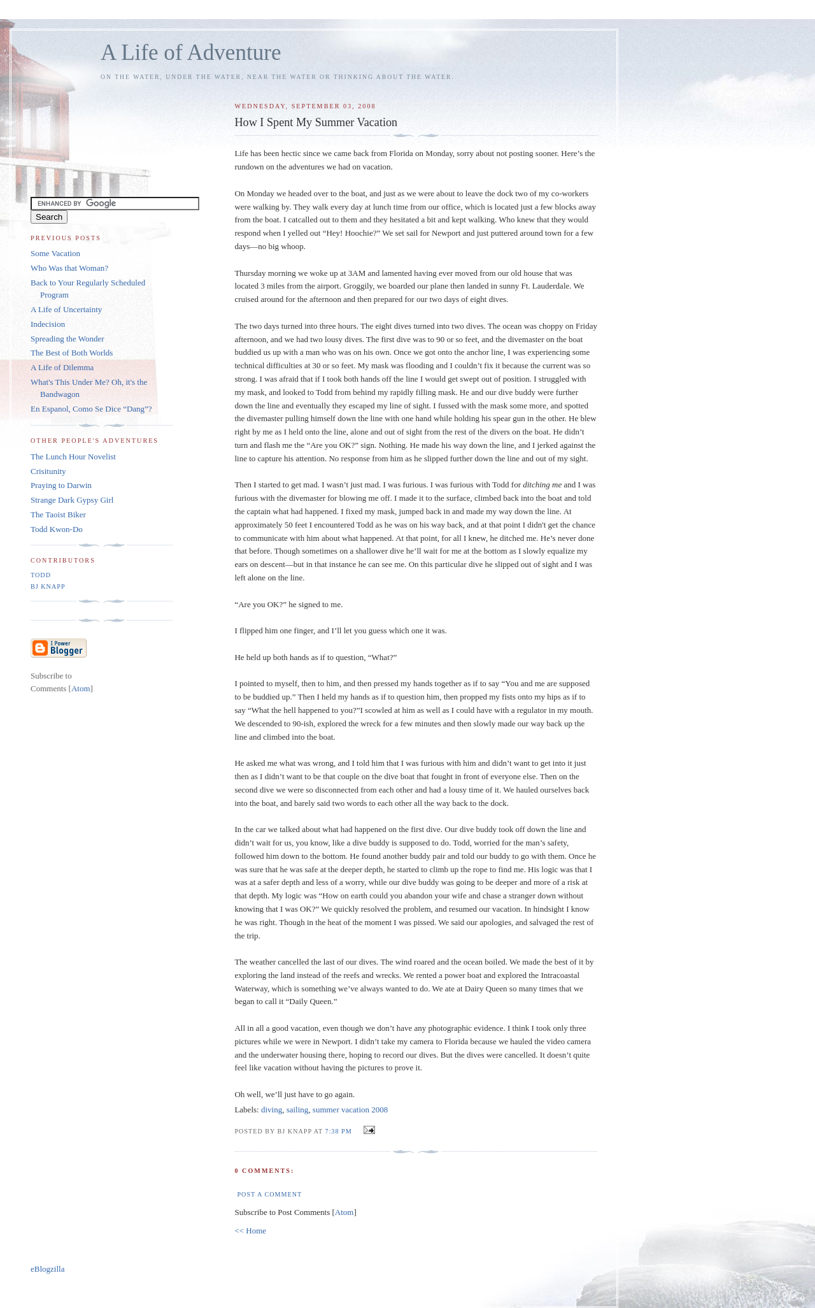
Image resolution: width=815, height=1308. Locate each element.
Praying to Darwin (61, 485)
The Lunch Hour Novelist (73, 456)
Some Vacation (55, 253)
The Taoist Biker (58, 514)
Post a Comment (269, 1194)
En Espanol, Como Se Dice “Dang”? (91, 408)
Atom (344, 1212)
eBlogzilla (47, 1269)
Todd (41, 575)
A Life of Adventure (191, 52)
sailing (298, 1109)
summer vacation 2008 (350, 1109)
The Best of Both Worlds (72, 352)
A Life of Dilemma (62, 367)
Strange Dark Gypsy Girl (72, 500)
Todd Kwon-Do (57, 529)
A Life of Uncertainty (66, 309)
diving (271, 1109)
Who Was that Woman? (69, 268)
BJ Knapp (48, 586)
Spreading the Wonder (67, 338)
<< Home (250, 1230)
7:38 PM (339, 1131)
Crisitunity (48, 471)
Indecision (48, 324)
